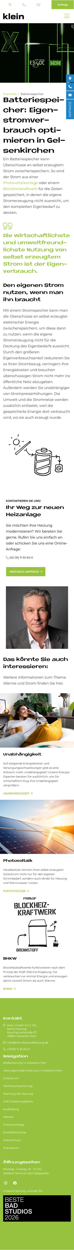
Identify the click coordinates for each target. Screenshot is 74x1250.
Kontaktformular (14, 1132)
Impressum (11, 1148)
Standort (10, 4)
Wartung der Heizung (18, 1093)
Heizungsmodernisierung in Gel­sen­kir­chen (32, 1070)
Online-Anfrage (13, 1124)
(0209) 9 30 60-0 (24, 4)
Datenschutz (12, 1140)
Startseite (10, 94)
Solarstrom (11, 1078)
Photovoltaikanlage (20, 183)
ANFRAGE (70, 109)
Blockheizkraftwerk (20, 189)
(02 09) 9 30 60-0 (21, 557)
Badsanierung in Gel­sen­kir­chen (24, 1063)
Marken (8, 1117)
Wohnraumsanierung (18, 1086)
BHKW (10, 959)
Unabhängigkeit (22, 755)
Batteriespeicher (32, 94)
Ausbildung (11, 1109)
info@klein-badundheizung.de (38, 4)
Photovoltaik (14, 891)
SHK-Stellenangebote (18, 1101)
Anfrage (62, 4)
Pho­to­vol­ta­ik (17, 861)
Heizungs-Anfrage (24, 571)
